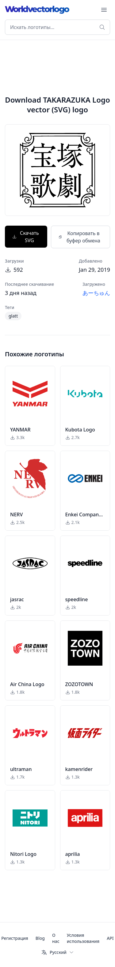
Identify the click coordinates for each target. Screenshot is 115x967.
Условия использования (83, 938)
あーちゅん (96, 292)
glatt (13, 316)
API (110, 938)
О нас (55, 938)
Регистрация (14, 938)
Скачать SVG (25, 237)
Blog (40, 938)
